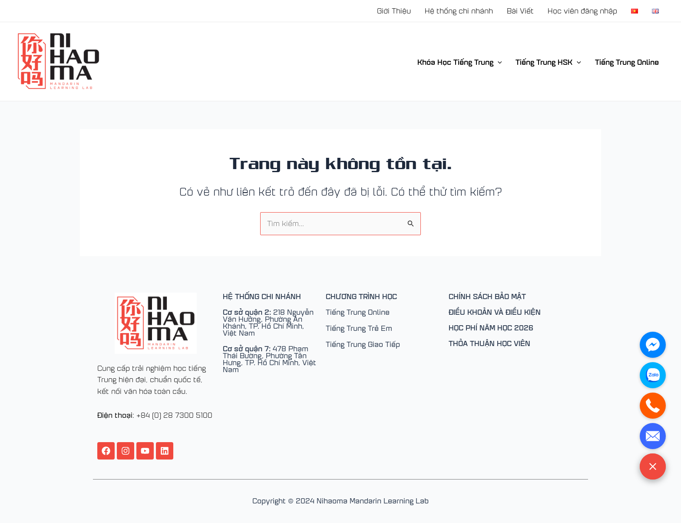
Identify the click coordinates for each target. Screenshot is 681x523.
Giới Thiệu (394, 10)
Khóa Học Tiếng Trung (459, 61)
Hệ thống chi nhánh (459, 10)
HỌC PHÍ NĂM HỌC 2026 (491, 327)
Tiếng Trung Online (627, 62)
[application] (497, 61)
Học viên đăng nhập (582, 10)
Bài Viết (520, 10)
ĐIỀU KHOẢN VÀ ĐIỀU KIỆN (495, 311)
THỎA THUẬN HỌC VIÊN (489, 343)
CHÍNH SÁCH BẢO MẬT (487, 296)
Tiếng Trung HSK (548, 61)
